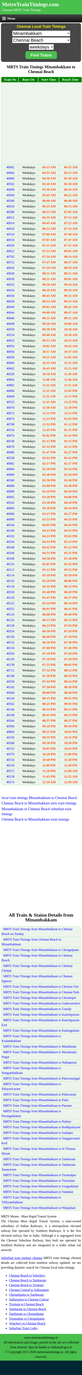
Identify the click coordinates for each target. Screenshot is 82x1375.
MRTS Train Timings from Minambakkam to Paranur (37, 1105)
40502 (10, 184)
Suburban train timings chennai (21, 1258)
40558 (10, 681)
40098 (10, 519)
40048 (10, 323)
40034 (10, 290)
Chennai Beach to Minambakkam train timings (35, 819)
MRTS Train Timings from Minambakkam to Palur (36, 1100)
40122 (10, 603)
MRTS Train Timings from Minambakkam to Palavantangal (41, 1078)
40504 (10, 195)
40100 (10, 530)
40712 (10, 670)
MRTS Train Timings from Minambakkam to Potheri (37, 1121)
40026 (10, 268)
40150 (10, 737)
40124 (10, 614)
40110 (10, 564)
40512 (10, 262)
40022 (10, 251)
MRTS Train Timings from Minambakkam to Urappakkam (40, 1186)
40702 (10, 256)
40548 (10, 547)
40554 (10, 631)
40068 (10, 396)
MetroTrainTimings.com (30, 4)
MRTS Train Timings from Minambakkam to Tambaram (39, 1159)
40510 (10, 234)
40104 (10, 541)
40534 (10, 430)
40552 (10, 609)
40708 (10, 424)
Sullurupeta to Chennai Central (29, 1299)
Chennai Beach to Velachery (27, 1275)
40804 (10, 732)
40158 (10, 776)
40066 (10, 391)
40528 (10, 374)
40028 (10, 273)
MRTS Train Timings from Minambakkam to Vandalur (38, 1192)
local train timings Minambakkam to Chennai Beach (39, 798)
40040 (10, 307)
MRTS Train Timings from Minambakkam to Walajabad (39, 1207)
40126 (10, 620)
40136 (10, 659)
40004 (10, 172)
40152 (10, 748)
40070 (10, 407)
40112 (10, 569)
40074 (10, 418)
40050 (10, 329)
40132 (10, 642)
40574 (10, 782)
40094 (10, 508)
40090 (10, 491)
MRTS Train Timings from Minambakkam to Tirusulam (39, 1180)
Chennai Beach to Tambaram (27, 1280)
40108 (10, 558)
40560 (10, 692)
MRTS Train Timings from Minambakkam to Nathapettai (40, 1062)
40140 (10, 676)
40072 (10, 413)
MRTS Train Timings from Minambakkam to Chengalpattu (41, 950)
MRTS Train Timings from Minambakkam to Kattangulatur (41, 1030)
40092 (10, 497)
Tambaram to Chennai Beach (27, 1309)
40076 (10, 435)
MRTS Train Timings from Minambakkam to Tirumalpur (39, 1175)
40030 (10, 279)
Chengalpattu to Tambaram (26, 1294)
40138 (10, 664)
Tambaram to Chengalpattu (26, 1314)
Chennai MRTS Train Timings (21, 10)
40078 (10, 446)
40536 (10, 441)
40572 (10, 771)
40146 (10, 709)
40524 (10, 335)
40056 (10, 351)
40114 (10, 575)
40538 (10, 458)
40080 (10, 452)
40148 (10, 715)
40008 (10, 189)
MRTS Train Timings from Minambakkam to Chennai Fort (41, 986)
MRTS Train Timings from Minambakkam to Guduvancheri (41, 1003)
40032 (10, 284)
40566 (10, 726)
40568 (10, 743)
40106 (10, 553)
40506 (10, 200)
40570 (10, 754)
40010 (10, 206)
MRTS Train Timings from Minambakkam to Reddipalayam (41, 1127)
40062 (10, 368)
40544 (10, 525)
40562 (10, 704)
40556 (10, 653)
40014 (10, 223)
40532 (10, 402)
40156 (10, 765)
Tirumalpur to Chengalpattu (27, 1318)
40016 (10, 228)
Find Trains (41, 55)
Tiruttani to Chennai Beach (26, 1304)
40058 (10, 357)
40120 (10, 597)
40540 (10, 480)
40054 (10, 346)
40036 (10, 295)
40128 (10, 625)
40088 (10, 486)
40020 (10, 245)
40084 (10, 469)
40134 (10, 648)
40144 (10, 698)
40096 (10, 514)
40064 (10, 379)
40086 (10, 474)
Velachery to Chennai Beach (27, 1323)
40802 (10, 385)
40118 (10, 586)
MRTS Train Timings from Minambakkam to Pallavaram (39, 1094)
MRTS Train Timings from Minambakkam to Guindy (37, 1009)
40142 (10, 687)
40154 (10, 759)
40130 (10, 636)
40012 (10, 217)
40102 (10, 536)
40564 (10, 720)
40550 (10, 592)
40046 (10, 318)
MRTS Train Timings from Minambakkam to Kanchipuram (41, 1014)
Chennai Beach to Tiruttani (26, 1285)
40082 (10, 463)
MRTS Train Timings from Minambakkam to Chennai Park (41, 992)
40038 (10, 301)
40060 (10, 363)
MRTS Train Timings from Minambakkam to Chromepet (39, 997)
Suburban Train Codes (23, 1328)
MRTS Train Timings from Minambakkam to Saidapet (38, 1132)
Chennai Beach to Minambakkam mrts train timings (39, 803)
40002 (10, 167)
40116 (10, 581)
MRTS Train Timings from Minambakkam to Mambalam (39, 1046)
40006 (10, 178)
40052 (10, 340)
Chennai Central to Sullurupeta (29, 1290)
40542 (10, 502)
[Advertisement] (40, 123)
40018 (10, 240)
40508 (10, 212)
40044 (10, 312)
